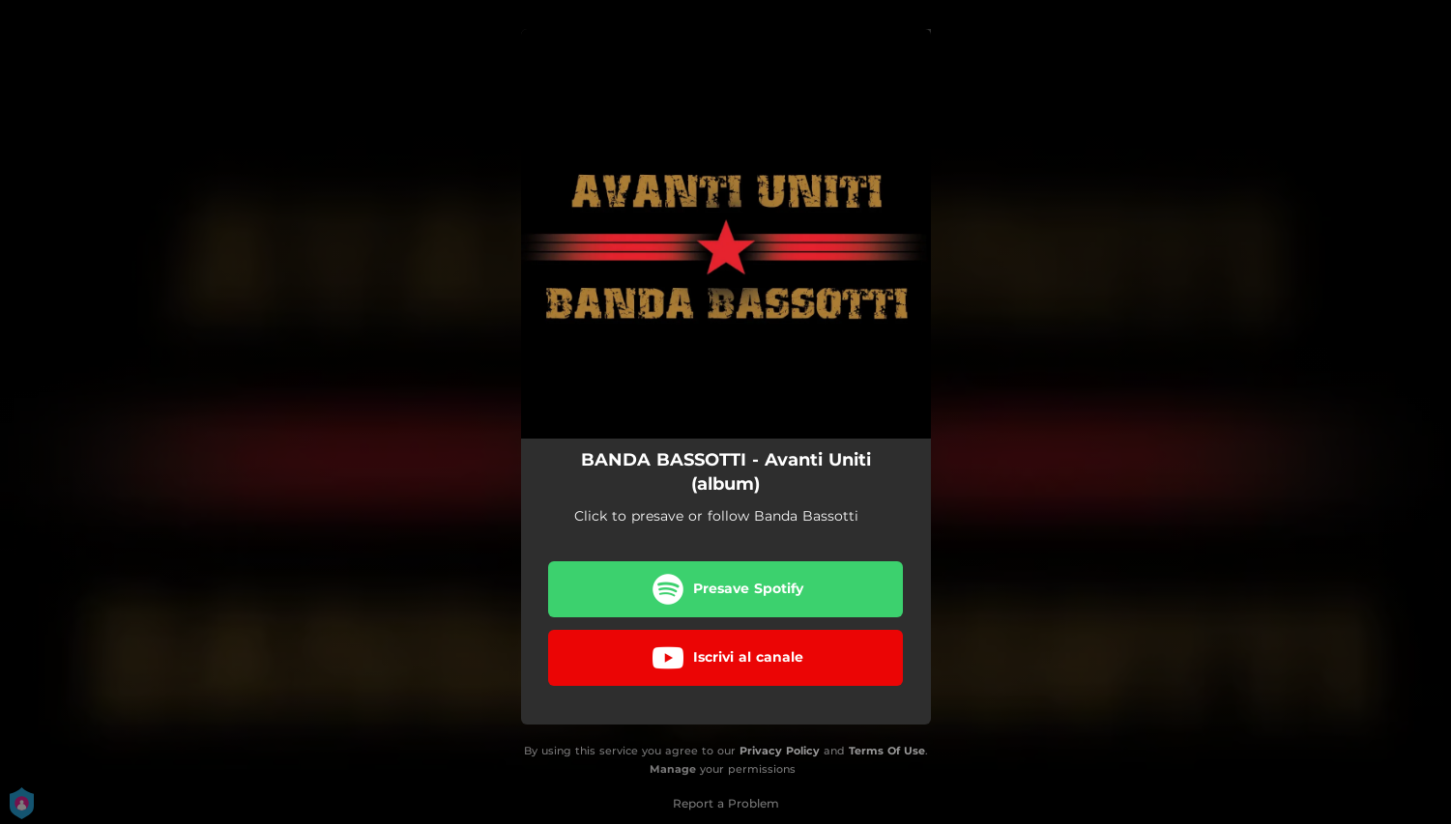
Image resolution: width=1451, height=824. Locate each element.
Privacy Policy (780, 750)
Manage (673, 769)
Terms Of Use (887, 750)
